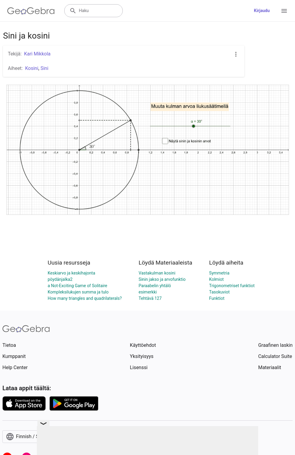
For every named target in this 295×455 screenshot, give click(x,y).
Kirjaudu (262, 10)
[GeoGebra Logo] (31, 10)
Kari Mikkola (37, 54)
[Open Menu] (284, 10)
